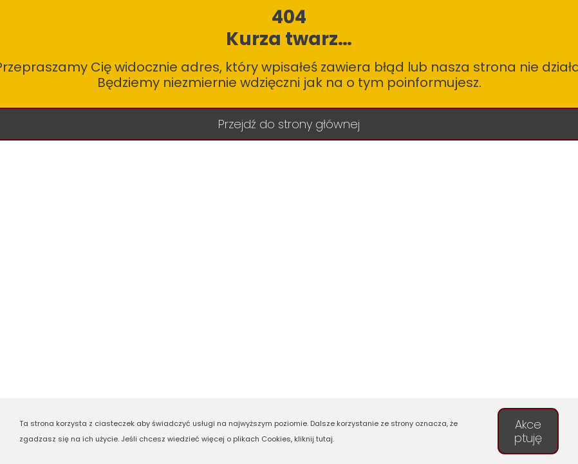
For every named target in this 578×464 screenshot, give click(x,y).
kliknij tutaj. (314, 439)
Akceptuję (528, 431)
